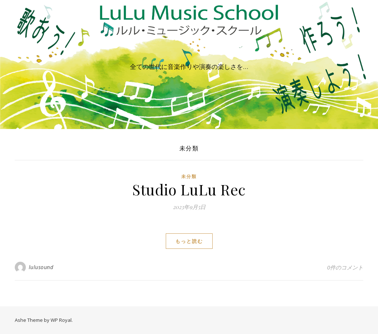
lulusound (41, 267)
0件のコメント (345, 267)
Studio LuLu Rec (189, 189)
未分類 (189, 176)
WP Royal (61, 320)
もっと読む (189, 241)
